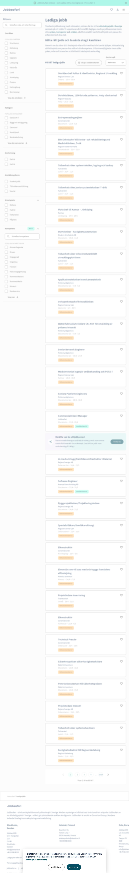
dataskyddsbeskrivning (36, 859)
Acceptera (73, 867)
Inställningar (56, 867)
